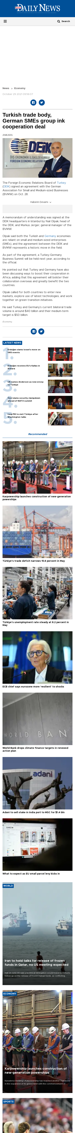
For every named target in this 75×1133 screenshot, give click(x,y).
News (6, 88)
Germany (50, 236)
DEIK (6, 186)
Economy (19, 88)
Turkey (61, 183)
